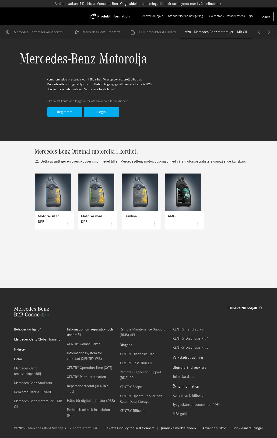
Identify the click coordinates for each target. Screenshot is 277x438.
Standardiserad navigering (185, 16)
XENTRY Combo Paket (83, 344)
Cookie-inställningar (247, 428)
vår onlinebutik (210, 4)
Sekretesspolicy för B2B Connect (129, 428)
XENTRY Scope (131, 387)
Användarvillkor (214, 428)
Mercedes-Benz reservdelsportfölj (34, 32)
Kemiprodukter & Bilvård (153, 32)
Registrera (65, 112)
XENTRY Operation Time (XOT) (89, 368)
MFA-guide (181, 414)
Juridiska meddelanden (178, 428)
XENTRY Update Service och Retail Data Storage (141, 398)
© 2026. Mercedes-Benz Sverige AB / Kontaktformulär (55, 428)
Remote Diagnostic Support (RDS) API (140, 375)
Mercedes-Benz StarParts (97, 32)
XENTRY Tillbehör (133, 411)
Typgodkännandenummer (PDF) (196, 405)
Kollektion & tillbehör (189, 395)
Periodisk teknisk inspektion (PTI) (88, 412)
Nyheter (20, 349)
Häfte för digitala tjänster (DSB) (91, 401)
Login (265, 16)
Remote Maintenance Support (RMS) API (142, 332)
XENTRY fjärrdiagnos (188, 329)
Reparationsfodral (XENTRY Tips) (87, 388)
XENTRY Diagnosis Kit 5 (191, 347)
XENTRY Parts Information (86, 377)
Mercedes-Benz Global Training (37, 339)
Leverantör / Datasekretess (226, 16)
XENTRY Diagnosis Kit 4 (191, 338)
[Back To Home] (53, 16)
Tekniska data (183, 377)
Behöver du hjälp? (152, 16)
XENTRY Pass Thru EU (136, 363)
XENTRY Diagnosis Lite (137, 354)
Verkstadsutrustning (188, 357)
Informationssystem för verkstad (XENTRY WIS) (84, 356)
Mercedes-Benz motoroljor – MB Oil (216, 32)
